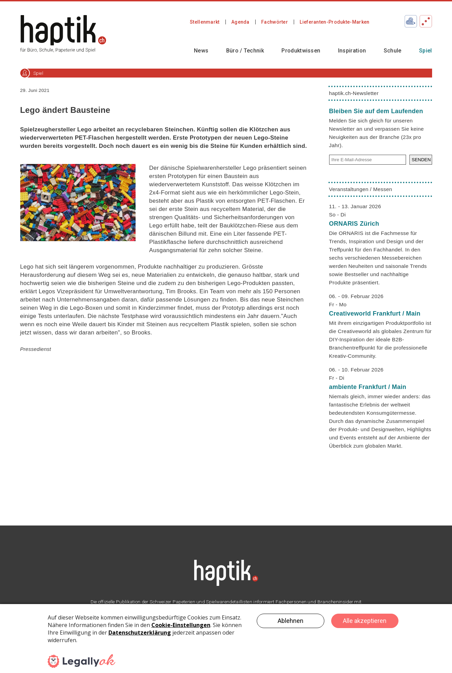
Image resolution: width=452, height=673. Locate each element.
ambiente (367, 386)
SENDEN (421, 159)
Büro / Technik (245, 50)
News (201, 50)
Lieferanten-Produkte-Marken (334, 22)
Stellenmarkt (205, 22)
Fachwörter (274, 22)
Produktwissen (300, 50)
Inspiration (352, 50)
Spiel (425, 50)
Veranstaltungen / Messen (360, 189)
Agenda (240, 22)
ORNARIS (354, 223)
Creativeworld (375, 313)
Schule (393, 50)
